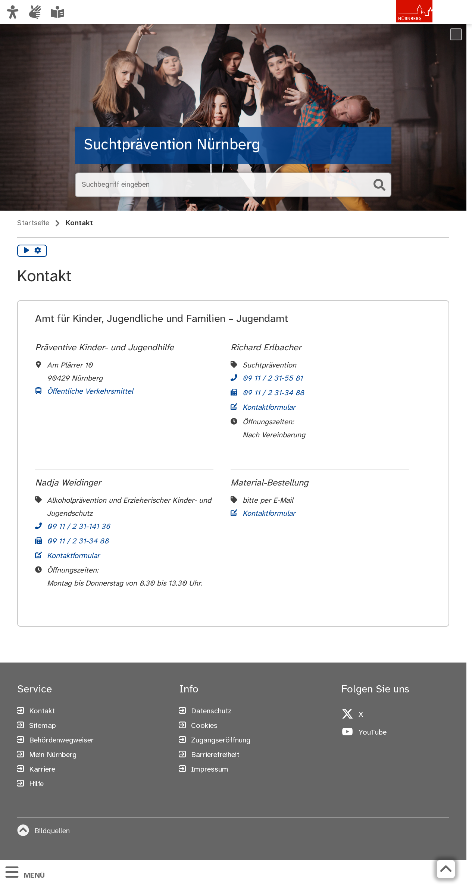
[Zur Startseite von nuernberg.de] (400, 20)
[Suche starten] (379, 185)
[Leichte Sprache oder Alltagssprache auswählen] (57, 12)
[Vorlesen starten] (26, 251)
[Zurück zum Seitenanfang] (446, 869)
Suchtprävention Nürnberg (172, 145)
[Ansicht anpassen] (12, 12)
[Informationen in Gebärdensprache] (35, 12)
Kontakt (79, 223)
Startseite (33, 223)
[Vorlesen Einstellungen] (37, 251)
